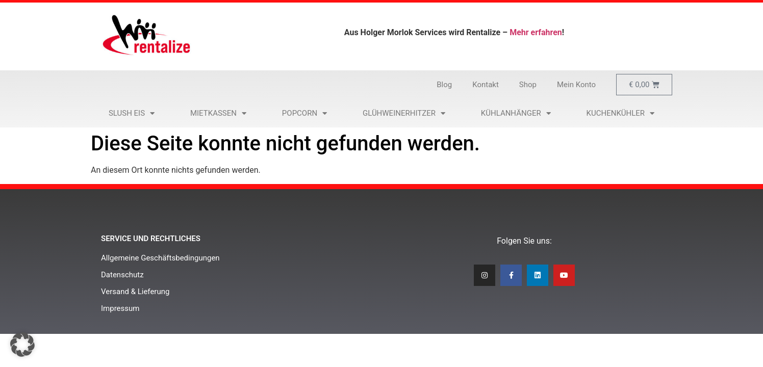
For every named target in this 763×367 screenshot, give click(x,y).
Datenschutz (122, 274)
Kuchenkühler (621, 113)
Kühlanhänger (516, 113)
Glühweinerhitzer (404, 113)
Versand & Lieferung (135, 291)
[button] (22, 344)
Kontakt (485, 84)
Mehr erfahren (536, 32)
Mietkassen (218, 113)
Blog (444, 84)
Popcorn (304, 113)
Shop (528, 84)
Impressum (120, 308)
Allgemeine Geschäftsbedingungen (160, 258)
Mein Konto (576, 84)
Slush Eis (132, 113)
